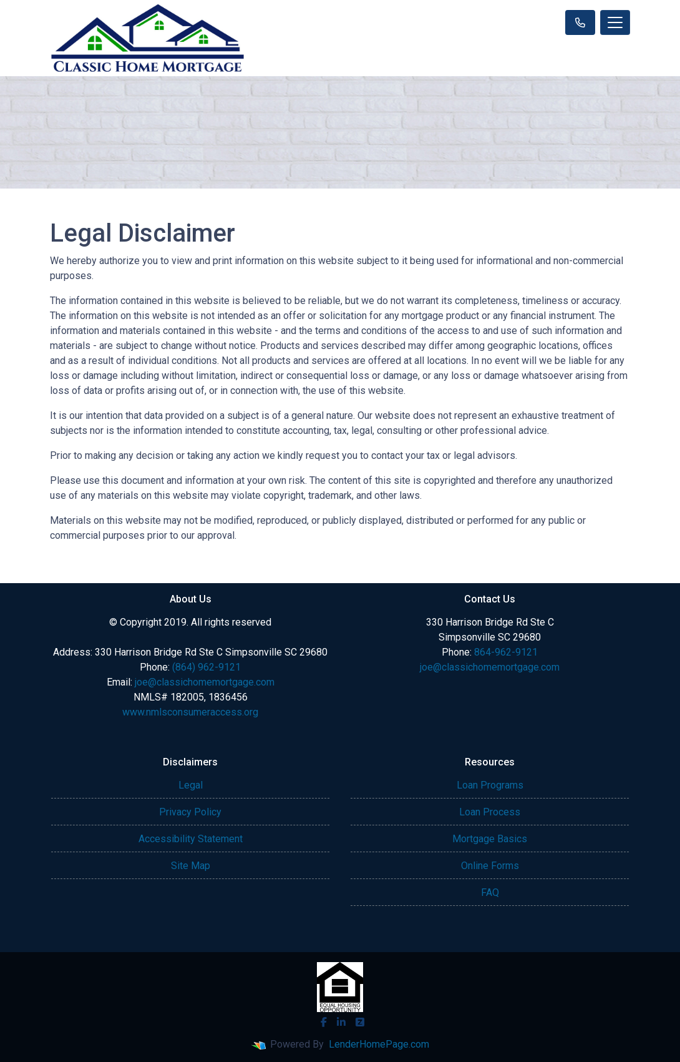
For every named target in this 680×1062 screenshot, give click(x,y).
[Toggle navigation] (615, 22)
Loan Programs (490, 785)
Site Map (190, 866)
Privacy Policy (190, 812)
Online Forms (490, 866)
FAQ (490, 892)
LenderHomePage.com (379, 1044)
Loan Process (489, 812)
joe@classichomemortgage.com (204, 682)
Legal (190, 785)
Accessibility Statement (190, 839)
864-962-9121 (506, 652)
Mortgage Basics (489, 839)
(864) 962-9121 (206, 667)
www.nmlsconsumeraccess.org (190, 712)
